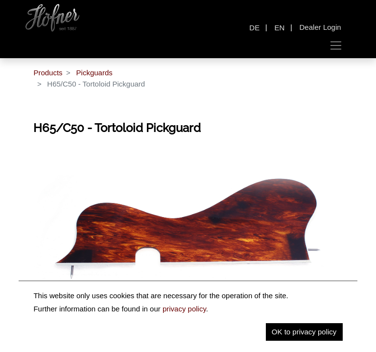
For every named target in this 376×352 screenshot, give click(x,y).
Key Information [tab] (216, 336)
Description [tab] (154, 336)
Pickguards (94, 72)
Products (47, 72)
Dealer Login (320, 27)
